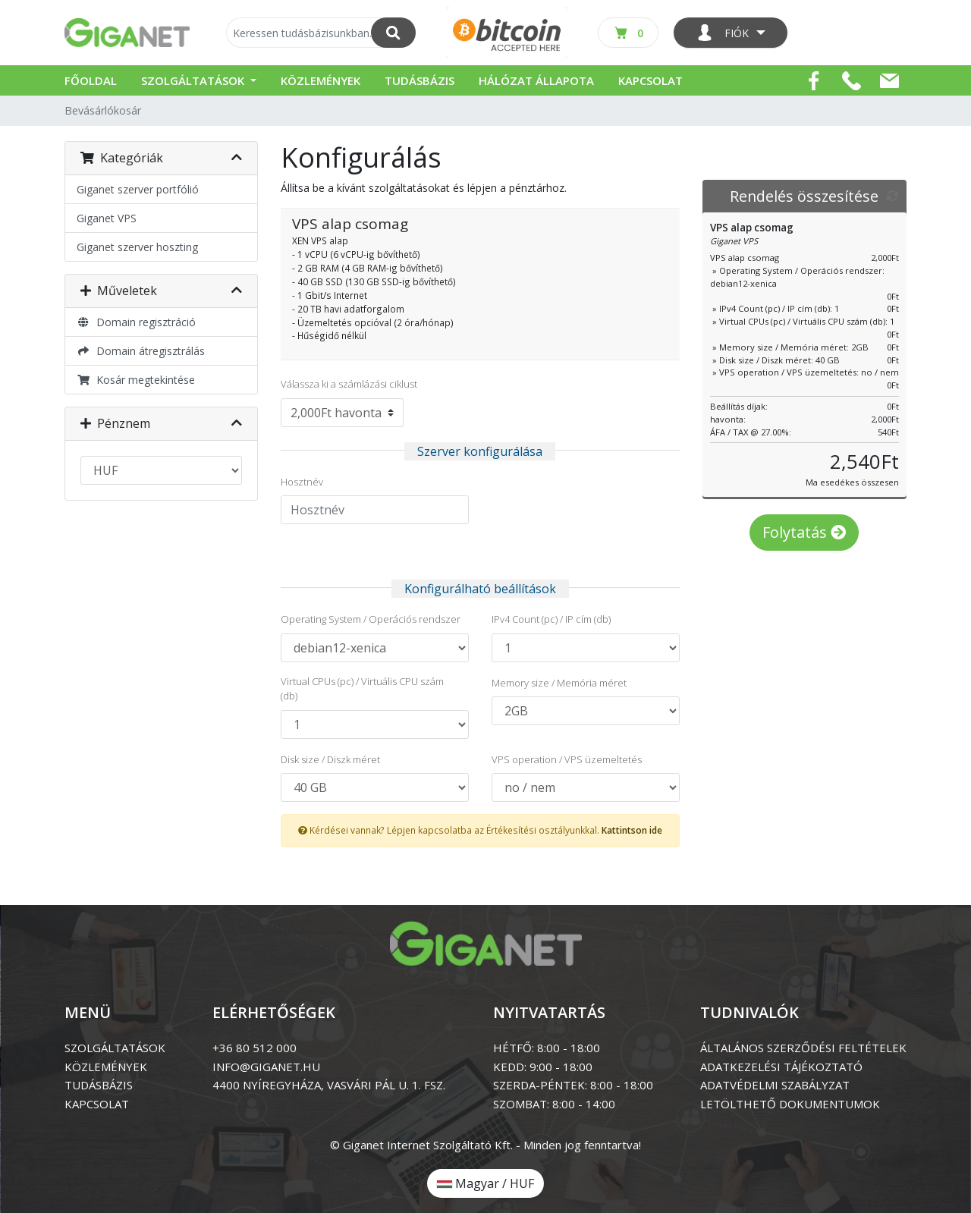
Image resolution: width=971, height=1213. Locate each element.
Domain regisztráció (136, 322)
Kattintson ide (632, 830)
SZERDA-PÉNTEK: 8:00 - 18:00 (573, 1084)
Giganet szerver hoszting (137, 247)
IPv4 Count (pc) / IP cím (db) (551, 619)
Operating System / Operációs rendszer (370, 619)
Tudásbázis (419, 80)
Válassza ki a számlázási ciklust (349, 384)
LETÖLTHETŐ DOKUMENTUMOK (790, 1103)
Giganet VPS (107, 218)
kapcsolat (96, 1103)
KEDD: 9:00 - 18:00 (542, 1066)
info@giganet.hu (266, 1066)
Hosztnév (302, 482)
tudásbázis (98, 1084)
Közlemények (320, 80)
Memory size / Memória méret (559, 683)
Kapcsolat (650, 80)
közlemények (105, 1066)
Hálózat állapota (536, 80)
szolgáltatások (114, 1047)
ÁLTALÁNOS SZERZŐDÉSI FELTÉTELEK (803, 1047)
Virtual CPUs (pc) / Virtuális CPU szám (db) (362, 688)
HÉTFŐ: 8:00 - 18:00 (546, 1047)
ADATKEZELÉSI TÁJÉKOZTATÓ (781, 1066)
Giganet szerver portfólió (138, 189)
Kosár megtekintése (136, 379)
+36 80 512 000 (254, 1047)
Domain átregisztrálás (141, 351)
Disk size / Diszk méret (330, 759)
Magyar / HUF (485, 1183)
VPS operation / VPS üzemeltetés (567, 759)
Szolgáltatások (194, 80)
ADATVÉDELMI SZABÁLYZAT (775, 1084)
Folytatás (804, 532)
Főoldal (90, 80)
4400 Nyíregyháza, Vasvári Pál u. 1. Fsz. (328, 1084)
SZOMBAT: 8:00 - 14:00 (554, 1103)
